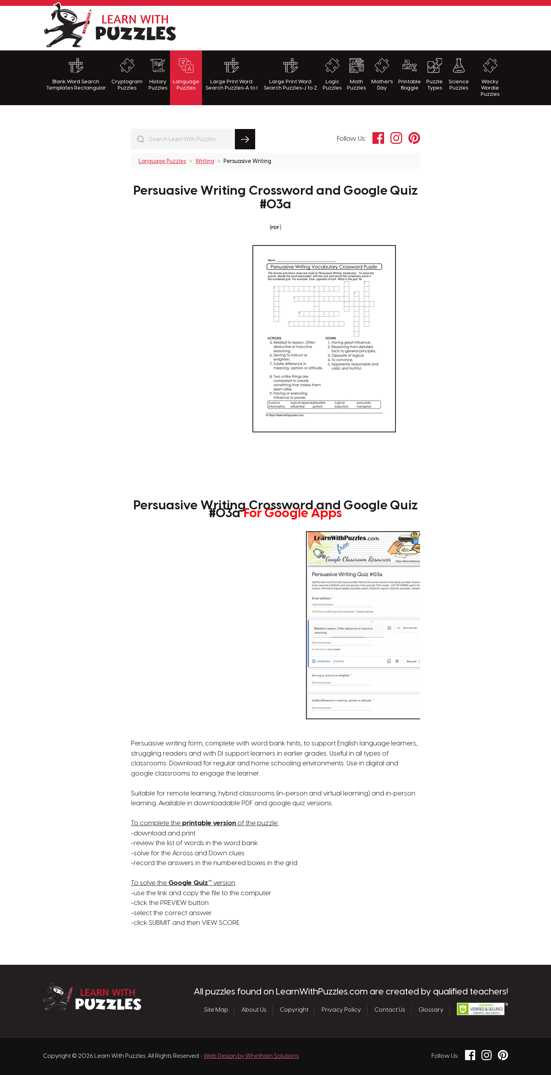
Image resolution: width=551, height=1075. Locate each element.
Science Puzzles (459, 74)
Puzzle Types (434, 74)
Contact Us (389, 1010)
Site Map (216, 1010)
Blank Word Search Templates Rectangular (76, 74)
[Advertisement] (366, 27)
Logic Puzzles (332, 74)
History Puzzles (157, 74)
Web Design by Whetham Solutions (251, 1056)
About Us (254, 1010)
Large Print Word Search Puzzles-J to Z (290, 74)
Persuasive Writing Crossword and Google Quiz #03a (275, 198)
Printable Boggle (409, 74)
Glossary (431, 1010)
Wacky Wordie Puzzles (490, 77)
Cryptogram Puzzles (127, 74)
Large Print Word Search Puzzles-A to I (232, 74)
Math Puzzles (356, 74)
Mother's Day (382, 74)
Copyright (294, 1010)
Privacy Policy (341, 1010)
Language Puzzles (186, 74)
